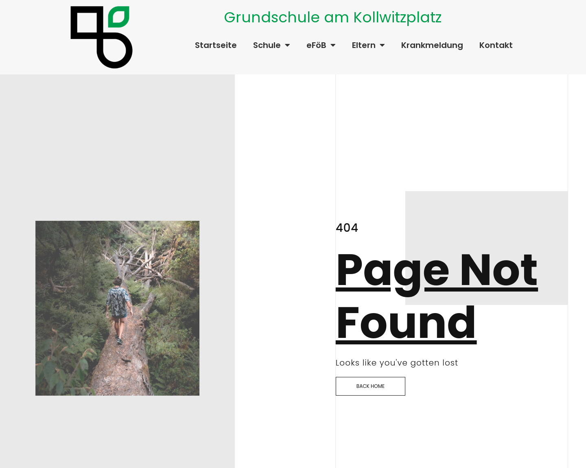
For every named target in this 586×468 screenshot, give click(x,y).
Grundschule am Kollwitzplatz (333, 17)
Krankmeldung (432, 45)
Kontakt (496, 45)
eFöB (321, 45)
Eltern (368, 45)
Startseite (216, 45)
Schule (271, 45)
